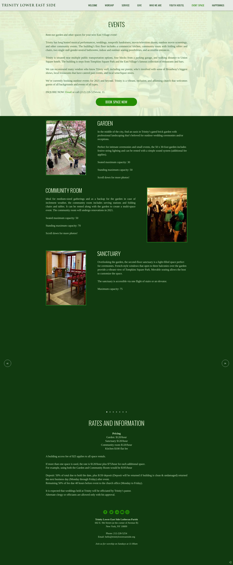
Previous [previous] (7, 363)
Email (68, 92)
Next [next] (225, 363)
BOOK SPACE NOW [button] (116, 101)
